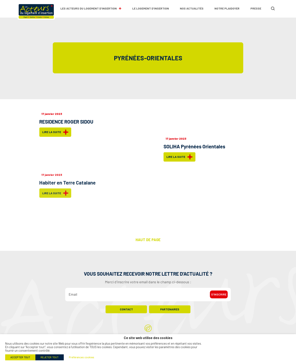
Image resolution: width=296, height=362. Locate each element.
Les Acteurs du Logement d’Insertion (90, 8)
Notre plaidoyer (226, 8)
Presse (255, 8)
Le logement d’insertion (150, 8)
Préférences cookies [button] (81, 357)
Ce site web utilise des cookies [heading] (148, 338)
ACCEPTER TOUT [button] (20, 357)
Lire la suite (55, 132)
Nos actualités (191, 8)
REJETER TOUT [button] (50, 357)
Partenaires (169, 311)
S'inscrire (218, 296)
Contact (126, 311)
